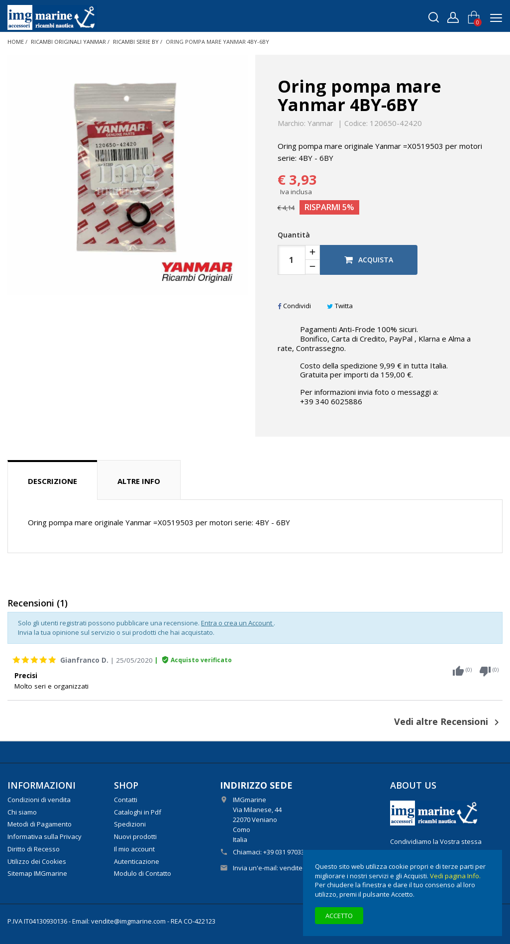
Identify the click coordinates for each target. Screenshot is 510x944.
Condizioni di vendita (39, 799)
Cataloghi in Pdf (137, 812)
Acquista (368, 259)
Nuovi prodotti (135, 836)
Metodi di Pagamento (39, 824)
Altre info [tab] (138, 481)
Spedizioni (130, 824)
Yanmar (320, 123)
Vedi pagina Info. (455, 875)
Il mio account (134, 848)
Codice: (356, 123)
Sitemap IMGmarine (37, 873)
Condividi (294, 305)
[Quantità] (292, 260)
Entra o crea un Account (237, 622)
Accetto (339, 915)
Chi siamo (22, 812)
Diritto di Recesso (33, 848)
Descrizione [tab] (52, 481)
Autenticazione (136, 861)
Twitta (340, 305)
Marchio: (292, 123)
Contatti (125, 799)
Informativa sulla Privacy (44, 836)
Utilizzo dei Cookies (36, 861)
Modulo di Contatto (142, 873)
